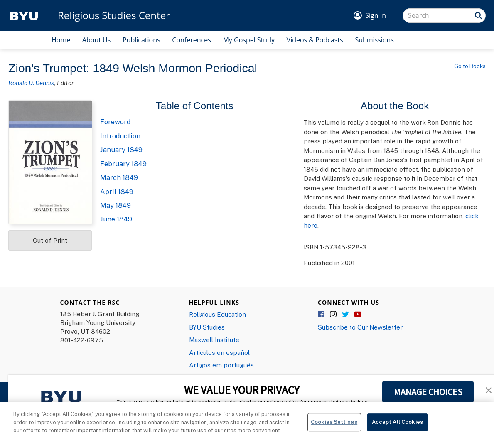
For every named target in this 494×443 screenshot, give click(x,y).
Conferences (191, 39)
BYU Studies (207, 327)
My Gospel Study (249, 39)
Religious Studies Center (114, 15)
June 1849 (116, 219)
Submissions (374, 39)
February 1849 (123, 164)
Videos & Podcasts (315, 39)
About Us (96, 39)
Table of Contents (194, 105)
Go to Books (470, 66)
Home (61, 39)
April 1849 (116, 191)
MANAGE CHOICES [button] (428, 392)
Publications (141, 39)
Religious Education (217, 314)
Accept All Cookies (397, 425)
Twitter (345, 314)
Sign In (375, 15)
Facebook (321, 314)
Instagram (333, 314)
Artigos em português (221, 365)
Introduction (120, 136)
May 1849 (115, 205)
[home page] (24, 15)
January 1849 (121, 149)
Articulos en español (219, 352)
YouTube (357, 314)
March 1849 (119, 177)
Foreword (115, 122)
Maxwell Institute (214, 339)
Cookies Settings (334, 425)
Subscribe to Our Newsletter (360, 327)
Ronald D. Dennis (31, 82)
